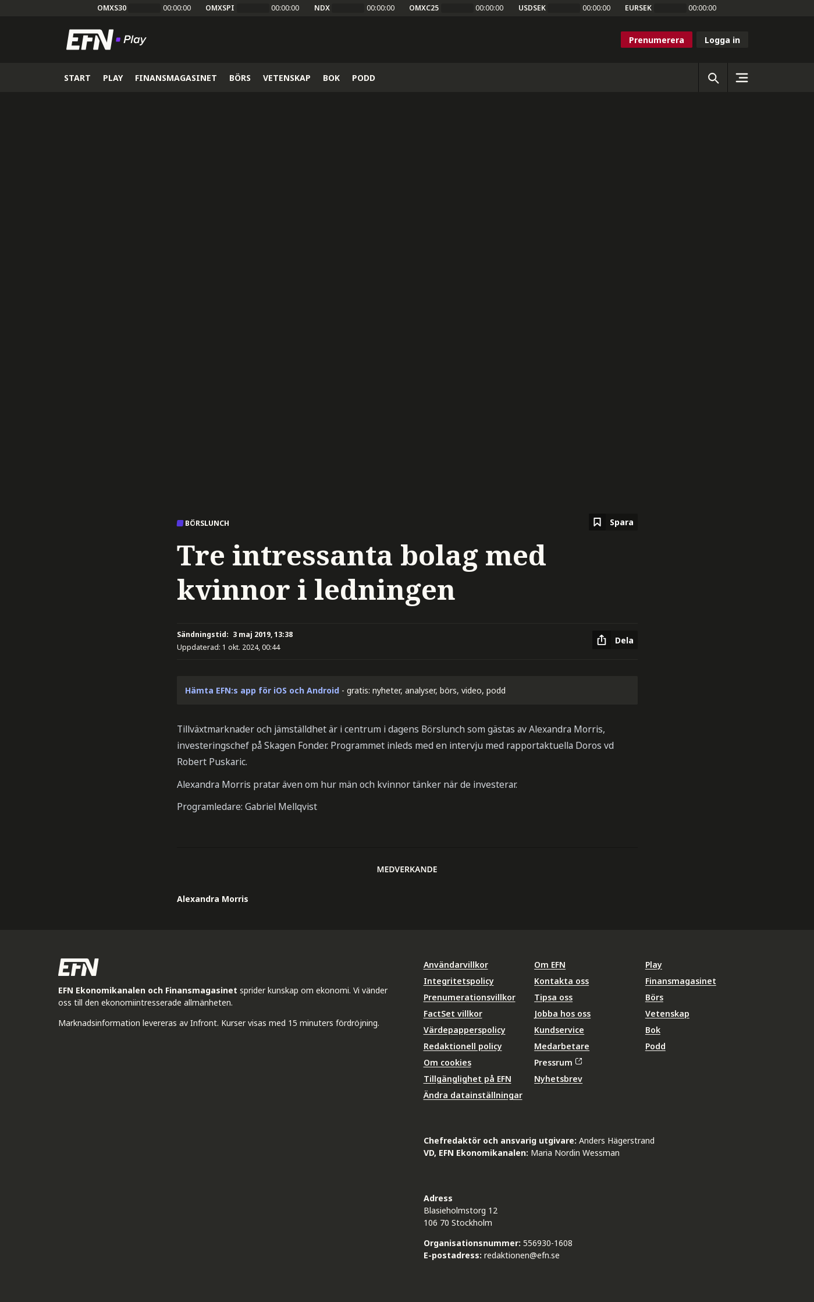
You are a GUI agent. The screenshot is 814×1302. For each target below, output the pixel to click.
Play (653, 964)
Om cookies (447, 1062)
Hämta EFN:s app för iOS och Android (262, 690)
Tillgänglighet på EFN (467, 1078)
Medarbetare (561, 1046)
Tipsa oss (553, 997)
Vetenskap (667, 1013)
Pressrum (558, 1062)
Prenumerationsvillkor (470, 997)
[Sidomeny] (741, 77)
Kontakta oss (561, 980)
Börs (654, 997)
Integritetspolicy (459, 980)
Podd (655, 1046)
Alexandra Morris (212, 898)
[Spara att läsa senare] (613, 522)
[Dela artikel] (615, 640)
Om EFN (550, 964)
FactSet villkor (453, 1013)
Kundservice (559, 1029)
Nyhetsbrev (558, 1078)
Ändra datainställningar (473, 1095)
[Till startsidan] (108, 39)
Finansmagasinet (680, 980)
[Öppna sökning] (712, 77)
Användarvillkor (456, 964)
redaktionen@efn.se (522, 1255)
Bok (652, 1029)
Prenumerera (656, 39)
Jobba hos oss (562, 1013)
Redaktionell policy (463, 1046)
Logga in (722, 39)
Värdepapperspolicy (465, 1029)
